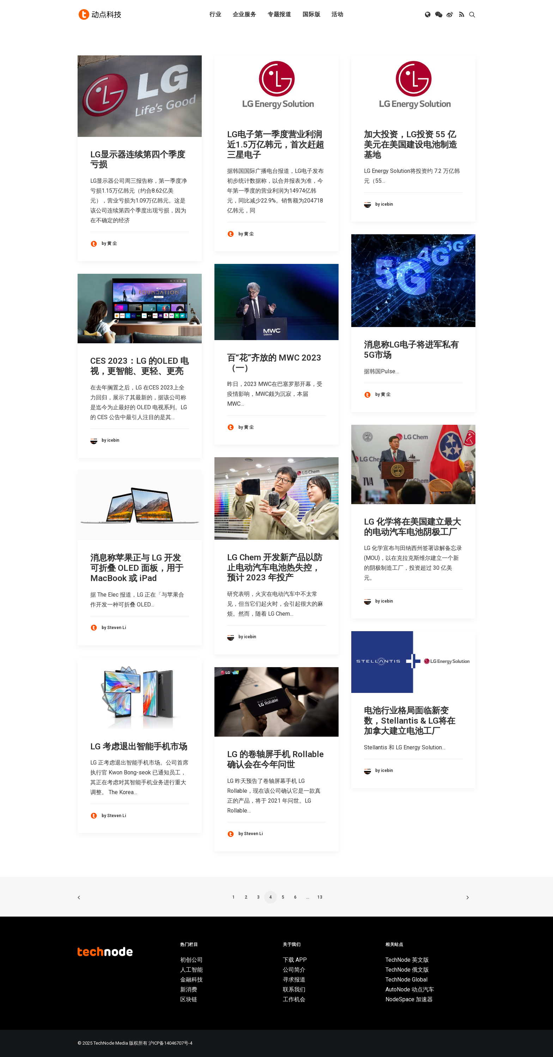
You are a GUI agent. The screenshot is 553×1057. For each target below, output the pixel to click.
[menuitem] (215, 15)
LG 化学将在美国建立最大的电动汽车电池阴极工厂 (412, 527)
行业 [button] (215, 15)
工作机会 (294, 999)
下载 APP (295, 959)
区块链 (188, 999)
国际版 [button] (311, 15)
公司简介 (294, 969)
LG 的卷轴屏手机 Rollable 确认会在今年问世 (275, 759)
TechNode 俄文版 (407, 969)
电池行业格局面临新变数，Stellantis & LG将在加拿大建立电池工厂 (409, 721)
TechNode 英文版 (407, 959)
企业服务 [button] (244, 15)
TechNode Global (406, 979)
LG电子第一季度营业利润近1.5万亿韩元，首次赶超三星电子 (275, 144)
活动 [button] (338, 15)
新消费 (188, 989)
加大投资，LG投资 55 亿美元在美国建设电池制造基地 (410, 144)
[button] (428, 15)
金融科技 (191, 979)
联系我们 (294, 989)
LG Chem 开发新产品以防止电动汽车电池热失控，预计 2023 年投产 (274, 567)
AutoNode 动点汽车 (409, 989)
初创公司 (191, 959)
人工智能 (191, 969)
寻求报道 (294, 979)
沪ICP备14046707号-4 (170, 1043)
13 (319, 897)
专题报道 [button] (279, 15)
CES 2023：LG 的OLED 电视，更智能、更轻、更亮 (139, 366)
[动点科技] (100, 15)
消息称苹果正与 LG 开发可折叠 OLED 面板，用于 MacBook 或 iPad (136, 568)
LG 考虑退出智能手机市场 (138, 746)
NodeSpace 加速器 (409, 999)
